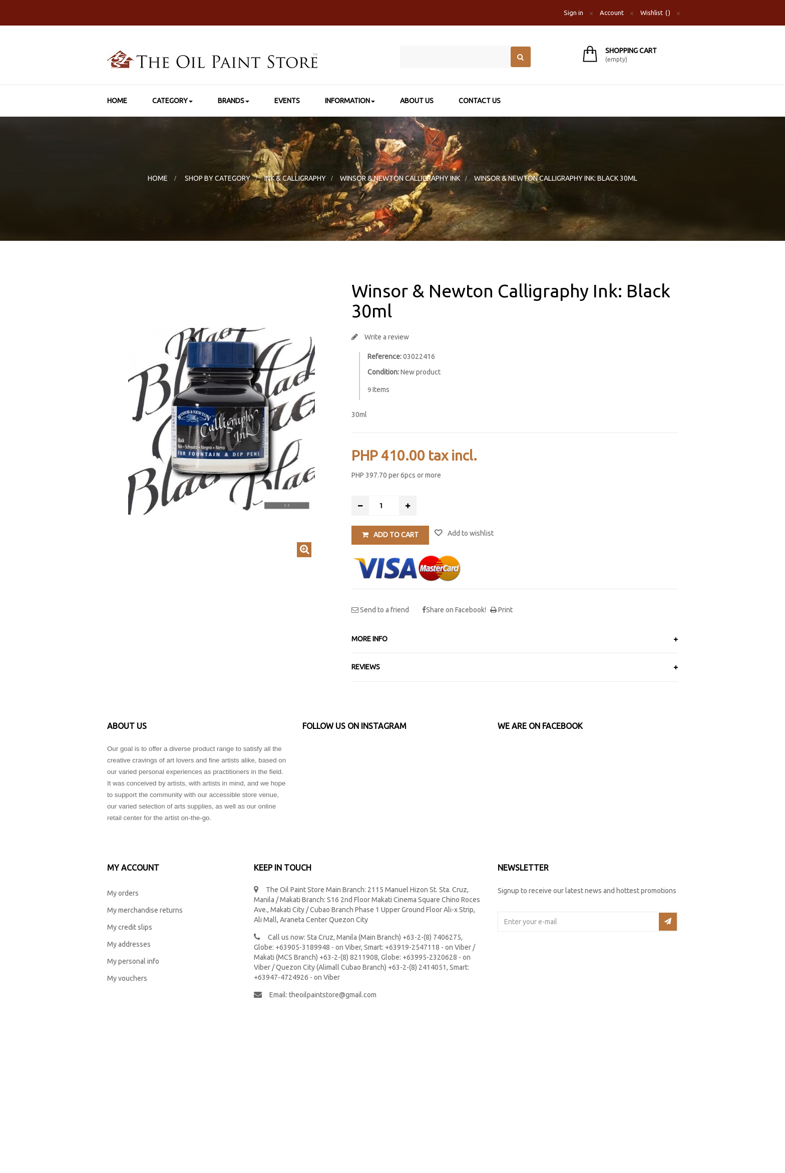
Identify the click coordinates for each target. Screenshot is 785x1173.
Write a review (386, 337)
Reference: (384, 356)
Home (158, 178)
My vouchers (127, 978)
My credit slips (129, 927)
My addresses (129, 944)
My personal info (133, 961)
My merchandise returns (145, 910)
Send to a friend (383, 610)
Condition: (383, 372)
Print (505, 610)
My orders (123, 893)
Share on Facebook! (456, 610)
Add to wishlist (470, 533)
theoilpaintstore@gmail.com (332, 995)
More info (369, 639)
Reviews (365, 667)
